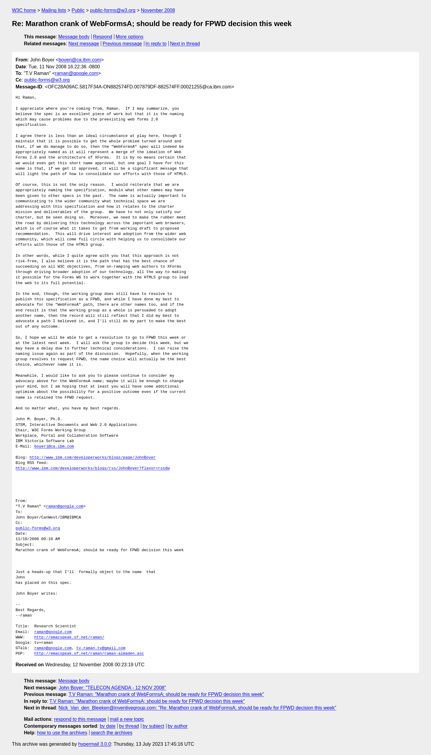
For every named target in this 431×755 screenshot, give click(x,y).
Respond (102, 36)
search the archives (112, 732)
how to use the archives (62, 732)
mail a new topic (127, 719)
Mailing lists (53, 10)
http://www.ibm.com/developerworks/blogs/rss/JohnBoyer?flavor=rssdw (93, 468)
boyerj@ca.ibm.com (80, 59)
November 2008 (158, 10)
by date (107, 726)
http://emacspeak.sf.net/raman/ (69, 637)
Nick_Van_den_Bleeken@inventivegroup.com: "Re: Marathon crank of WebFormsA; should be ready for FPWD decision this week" (197, 707)
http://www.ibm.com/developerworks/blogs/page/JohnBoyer (93, 457)
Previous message (122, 43)
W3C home (24, 10)
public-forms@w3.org (112, 10)
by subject (153, 726)
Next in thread (185, 43)
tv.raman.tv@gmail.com (100, 648)
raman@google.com (76, 73)
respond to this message (80, 719)
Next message (84, 43)
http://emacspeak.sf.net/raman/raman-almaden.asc (89, 653)
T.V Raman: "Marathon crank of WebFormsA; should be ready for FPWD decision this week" (166, 694)
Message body (73, 36)
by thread (129, 726)
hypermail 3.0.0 (94, 744)
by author (178, 726)
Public (78, 10)
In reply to (155, 43)
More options (130, 36)
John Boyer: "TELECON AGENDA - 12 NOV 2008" (112, 687)
